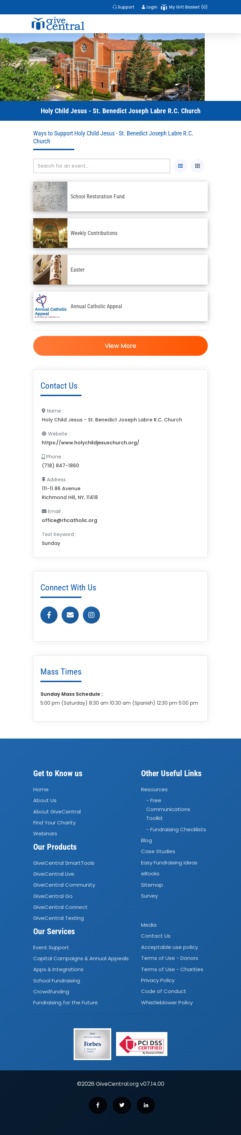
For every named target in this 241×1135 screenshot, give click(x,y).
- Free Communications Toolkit (168, 809)
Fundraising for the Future (65, 1002)
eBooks (150, 873)
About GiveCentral (57, 811)
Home (41, 789)
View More (120, 345)
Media (148, 924)
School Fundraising (56, 980)
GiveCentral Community (64, 885)
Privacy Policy (158, 980)
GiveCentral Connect (60, 907)
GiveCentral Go (53, 896)
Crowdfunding (51, 991)
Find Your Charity (54, 822)
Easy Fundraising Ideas (169, 862)
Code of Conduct (163, 991)
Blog (146, 840)
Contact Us (155, 936)
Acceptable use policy (169, 947)
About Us (44, 800)
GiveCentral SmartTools (63, 862)
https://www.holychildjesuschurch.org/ (90, 442)
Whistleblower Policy (167, 1002)
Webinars (45, 833)
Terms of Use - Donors (169, 958)
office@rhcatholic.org (69, 520)
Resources (154, 789)
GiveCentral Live (53, 873)
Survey (149, 895)
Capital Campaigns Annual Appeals (81, 958)
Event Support (51, 947)
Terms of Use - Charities (172, 969)
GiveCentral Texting (58, 918)
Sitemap (152, 884)
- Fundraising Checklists (176, 829)
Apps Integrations (58, 969)
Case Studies (158, 851)
